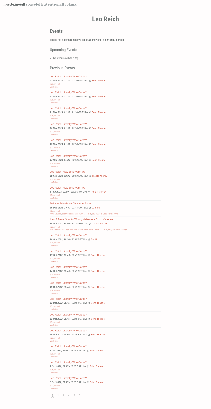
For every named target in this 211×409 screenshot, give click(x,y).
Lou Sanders (97, 214)
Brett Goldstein (67, 214)
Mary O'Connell (114, 230)
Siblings (124, 230)
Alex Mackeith (55, 230)
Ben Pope (65, 230)
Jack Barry (78, 214)
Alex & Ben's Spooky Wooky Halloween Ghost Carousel (81, 219)
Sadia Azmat (107, 214)
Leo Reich (54, 87)
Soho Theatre (99, 80)
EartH (94, 239)
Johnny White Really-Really (88, 230)
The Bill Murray (99, 176)
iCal (52, 84)
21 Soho (96, 207)
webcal (57, 84)
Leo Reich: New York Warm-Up (67, 171)
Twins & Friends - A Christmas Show (70, 203)
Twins (115, 214)
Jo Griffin (73, 230)
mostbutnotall (16, 4)
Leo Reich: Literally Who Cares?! (68, 76)
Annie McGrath (55, 214)
